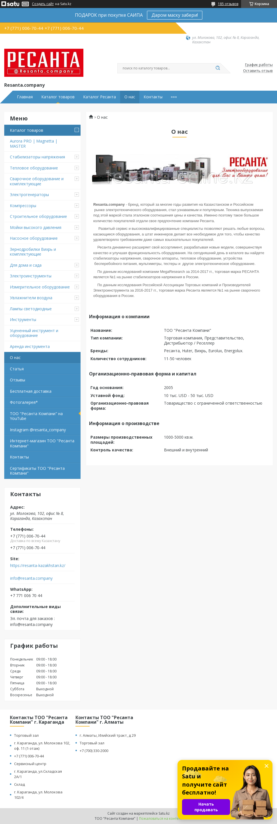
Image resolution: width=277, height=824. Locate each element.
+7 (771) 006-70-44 (29, 756)
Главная (25, 97)
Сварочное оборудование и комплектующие (37, 181)
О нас (129, 97)
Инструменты (23, 319)
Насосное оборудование (34, 238)
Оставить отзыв (258, 71)
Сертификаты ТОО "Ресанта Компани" (37, 471)
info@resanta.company (31, 578)
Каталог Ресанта (99, 97)
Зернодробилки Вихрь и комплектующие (33, 252)
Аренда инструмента (30, 346)
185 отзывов (228, 3)
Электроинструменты (30, 276)
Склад (19, 784)
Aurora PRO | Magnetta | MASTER (33, 143)
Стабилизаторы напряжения (37, 157)
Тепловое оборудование (34, 168)
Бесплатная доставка (30, 391)
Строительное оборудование (38, 216)
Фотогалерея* (24, 402)
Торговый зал (26, 735)
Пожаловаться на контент (160, 818)
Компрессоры (23, 205)
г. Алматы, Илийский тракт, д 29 (108, 735)
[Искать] (217, 68)
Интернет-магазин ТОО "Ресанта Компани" (42, 443)
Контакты (153, 97)
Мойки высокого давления (35, 227)
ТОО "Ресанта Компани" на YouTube (36, 416)
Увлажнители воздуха (31, 297)
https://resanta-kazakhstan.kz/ (37, 565)
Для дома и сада (26, 265)
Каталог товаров (58, 97)
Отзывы (17, 380)
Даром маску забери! (175, 15)
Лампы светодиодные (31, 308)
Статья (17, 368)
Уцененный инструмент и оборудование (34, 333)
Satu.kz (164, 813)
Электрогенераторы (29, 194)
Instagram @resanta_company (38, 429)
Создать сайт (43, 4)
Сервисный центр (30, 763)
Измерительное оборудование (40, 287)
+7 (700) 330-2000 (94, 750)
